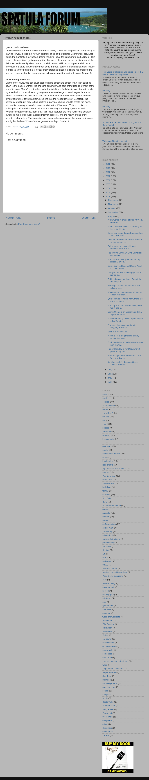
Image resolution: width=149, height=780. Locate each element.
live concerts (108, 439)
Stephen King (108, 583)
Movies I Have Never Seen (114, 572)
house (105, 520)
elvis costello (108, 642)
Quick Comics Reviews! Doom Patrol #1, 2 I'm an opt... (125, 267)
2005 (108, 192)
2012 (108, 164)
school (105, 691)
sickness (106, 494)
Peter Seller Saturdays (112, 576)
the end (105, 735)
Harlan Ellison (108, 705)
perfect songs (108, 543)
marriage (106, 680)
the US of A (107, 413)
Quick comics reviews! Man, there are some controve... (125, 300)
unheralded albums (111, 539)
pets (104, 602)
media (105, 450)
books (105, 409)
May (110, 378)
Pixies (105, 635)
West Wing (107, 717)
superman (107, 657)
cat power (107, 639)
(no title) (106, 90)
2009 (108, 176)
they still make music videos (115, 661)
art (103, 554)
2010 (108, 172)
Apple (105, 698)
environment (108, 587)
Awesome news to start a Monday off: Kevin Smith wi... (125, 227)
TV (103, 443)
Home (51, 217)
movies (105, 398)
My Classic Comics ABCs (114, 468)
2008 (108, 180)
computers (107, 720)
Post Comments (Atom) (29, 224)
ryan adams (107, 605)
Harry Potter (108, 709)
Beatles (105, 550)
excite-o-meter (109, 646)
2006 (108, 188)
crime (105, 724)
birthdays (106, 487)
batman (105, 517)
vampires (106, 694)
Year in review (108, 476)
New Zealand (108, 405)
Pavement (107, 713)
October (112, 208)
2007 (108, 184)
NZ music (106, 546)
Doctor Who (107, 702)
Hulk (104, 579)
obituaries (107, 446)
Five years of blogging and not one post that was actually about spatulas (122, 73)
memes (105, 472)
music (105, 394)
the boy (105, 417)
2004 (108, 196)
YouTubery (107, 531)
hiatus (105, 557)
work (104, 457)
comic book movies (111, 454)
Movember (107, 631)
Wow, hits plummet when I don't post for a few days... (125, 356)
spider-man (107, 528)
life (103, 420)
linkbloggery (108, 594)
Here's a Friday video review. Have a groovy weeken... (125, 240)
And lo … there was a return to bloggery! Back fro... (122, 326)
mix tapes (106, 598)
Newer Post (13, 217)
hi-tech (105, 591)
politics (105, 428)
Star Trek (106, 676)
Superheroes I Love (111, 505)
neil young (107, 561)
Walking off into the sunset (114, 141)
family (105, 491)
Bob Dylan (107, 498)
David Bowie (108, 483)
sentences (107, 654)
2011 (108, 168)
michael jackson (109, 683)
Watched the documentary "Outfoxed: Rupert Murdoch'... (125, 293)
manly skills (107, 650)
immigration (107, 461)
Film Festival (108, 624)
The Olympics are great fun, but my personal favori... (124, 260)
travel (105, 424)
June (110, 374)
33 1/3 (105, 565)
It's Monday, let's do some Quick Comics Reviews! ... (123, 363)
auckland (106, 431)
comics (105, 402)
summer (106, 613)
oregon (105, 509)
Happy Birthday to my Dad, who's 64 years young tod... (125, 350)
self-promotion (109, 524)
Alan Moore (107, 620)
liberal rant (107, 480)
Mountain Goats (109, 568)
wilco (104, 665)
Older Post (88, 217)
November (113, 204)
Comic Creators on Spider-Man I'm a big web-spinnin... (125, 313)
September (113, 212)
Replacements (109, 672)
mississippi (107, 535)
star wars (106, 609)
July (110, 369)
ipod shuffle (107, 465)
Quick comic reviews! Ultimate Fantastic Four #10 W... (122, 247)
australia (106, 513)
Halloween (107, 628)
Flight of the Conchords (113, 668)
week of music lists (111, 617)
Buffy (104, 502)
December (113, 200)
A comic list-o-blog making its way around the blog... (123, 337)
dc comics (107, 728)
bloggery (106, 435)
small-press (107, 731)
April (110, 382)
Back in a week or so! (118, 332)
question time (108, 687)
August (111, 216)
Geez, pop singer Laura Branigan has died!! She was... (125, 234)
